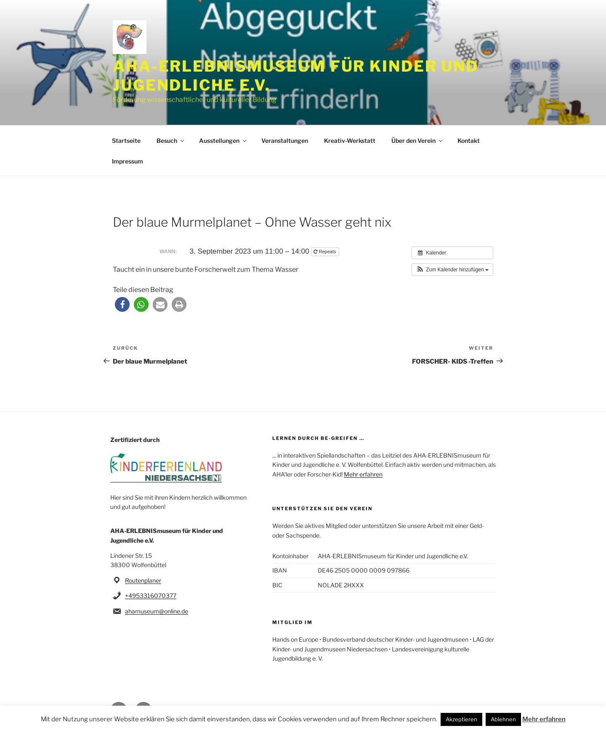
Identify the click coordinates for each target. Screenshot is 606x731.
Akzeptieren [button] (461, 719)
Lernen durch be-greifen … (318, 438)
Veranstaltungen (284, 140)
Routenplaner (143, 580)
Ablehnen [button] (503, 719)
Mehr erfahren (363, 474)
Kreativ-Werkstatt (349, 140)
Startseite (126, 140)
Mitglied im (292, 622)
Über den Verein (417, 140)
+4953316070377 (150, 595)
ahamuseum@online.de (156, 611)
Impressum (127, 161)
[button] (452, 270)
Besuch (171, 140)
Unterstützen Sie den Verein (322, 508)
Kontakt (468, 140)
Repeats (325, 251)
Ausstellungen (223, 140)
